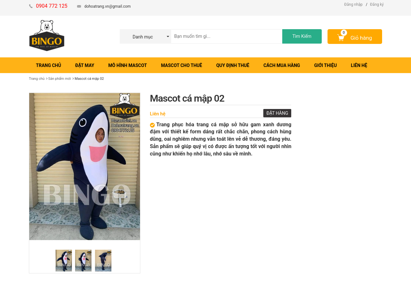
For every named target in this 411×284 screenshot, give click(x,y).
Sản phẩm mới (59, 79)
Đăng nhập (353, 4)
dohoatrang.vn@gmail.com (107, 6)
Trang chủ (37, 79)
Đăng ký (377, 4)
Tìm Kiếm (301, 36)
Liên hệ (158, 114)
